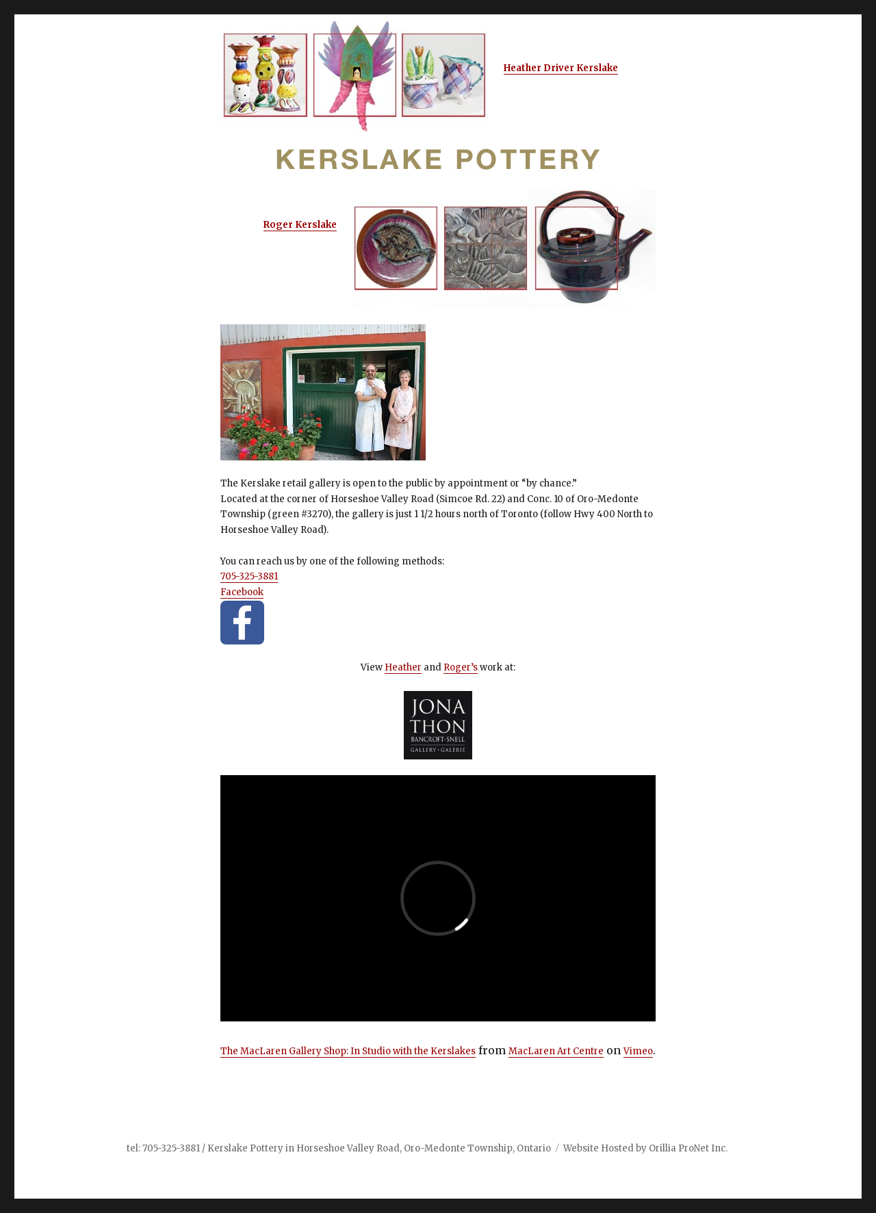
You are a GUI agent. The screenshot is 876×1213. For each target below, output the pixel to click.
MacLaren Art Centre (556, 1051)
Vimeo (638, 1051)
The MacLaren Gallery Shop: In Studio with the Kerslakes (348, 1051)
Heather (403, 667)
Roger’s (460, 667)
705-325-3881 (249, 576)
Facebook (241, 592)
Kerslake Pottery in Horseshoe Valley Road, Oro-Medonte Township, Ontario (379, 1148)
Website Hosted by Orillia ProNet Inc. (645, 1148)
